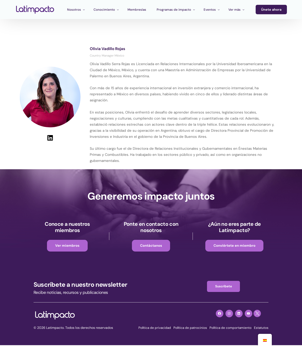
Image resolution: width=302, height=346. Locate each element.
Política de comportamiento (229, 328)
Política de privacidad (152, 328)
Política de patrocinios (189, 328)
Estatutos (261, 328)
